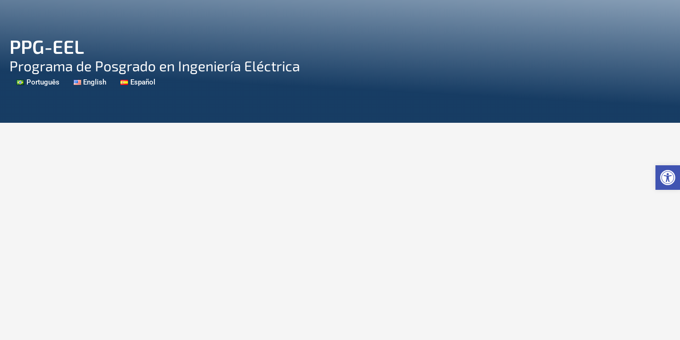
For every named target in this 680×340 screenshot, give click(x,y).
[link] (667, 177)
